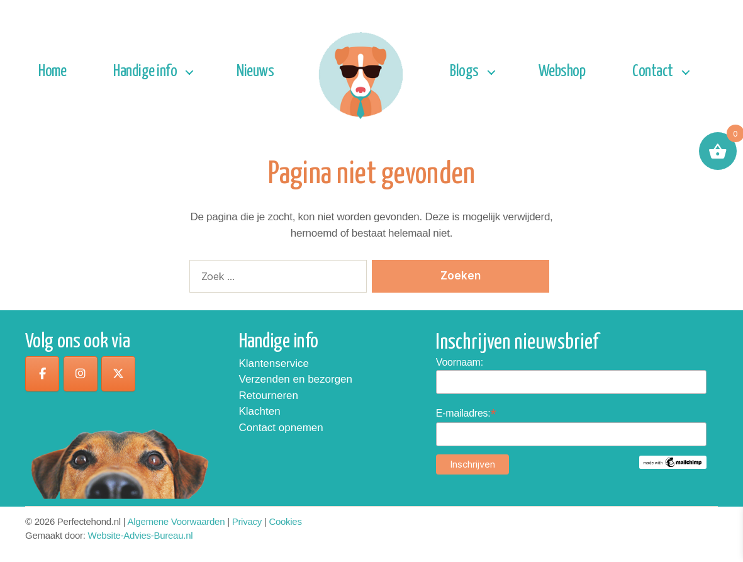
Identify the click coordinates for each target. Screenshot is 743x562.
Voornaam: (459, 362)
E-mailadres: (466, 413)
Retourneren (269, 396)
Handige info (145, 71)
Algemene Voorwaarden (176, 521)
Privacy (247, 521)
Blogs (464, 71)
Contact (652, 71)
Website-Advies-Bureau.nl (140, 535)
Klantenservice (274, 363)
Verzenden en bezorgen (296, 379)
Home (52, 71)
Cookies (285, 521)
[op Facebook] (42, 373)
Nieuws (255, 71)
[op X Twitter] (118, 373)
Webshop (562, 71)
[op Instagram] (81, 373)
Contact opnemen (281, 428)
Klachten (260, 411)
